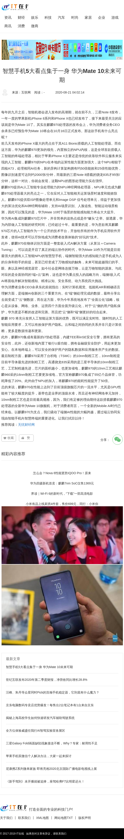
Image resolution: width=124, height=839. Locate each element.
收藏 (11, 438)
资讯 (8, 17)
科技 (48, 17)
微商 (34, 26)
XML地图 (42, 818)
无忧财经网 (26, 424)
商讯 (8, 26)
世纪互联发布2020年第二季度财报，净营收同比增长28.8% (46, 679)
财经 (21, 17)
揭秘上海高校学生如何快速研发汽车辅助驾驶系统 (40, 718)
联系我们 (24, 818)
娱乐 (34, 17)
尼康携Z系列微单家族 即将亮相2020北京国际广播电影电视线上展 (51, 768)
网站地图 (60, 818)
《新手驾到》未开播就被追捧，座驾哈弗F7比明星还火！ (45, 781)
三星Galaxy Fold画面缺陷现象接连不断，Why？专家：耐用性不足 (52, 743)
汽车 (61, 17)
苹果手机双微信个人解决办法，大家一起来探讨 (39, 756)
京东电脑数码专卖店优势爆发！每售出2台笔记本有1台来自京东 (50, 705)
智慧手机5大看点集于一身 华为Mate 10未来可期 (39, 667)
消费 (21, 26)
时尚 (75, 17)
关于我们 (6, 818)
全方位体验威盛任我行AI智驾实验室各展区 (35, 730)
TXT (70, 818)
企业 (101, 17)
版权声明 (84, 818)
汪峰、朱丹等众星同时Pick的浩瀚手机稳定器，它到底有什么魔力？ (52, 692)
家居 (88, 17)
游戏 (115, 17)
